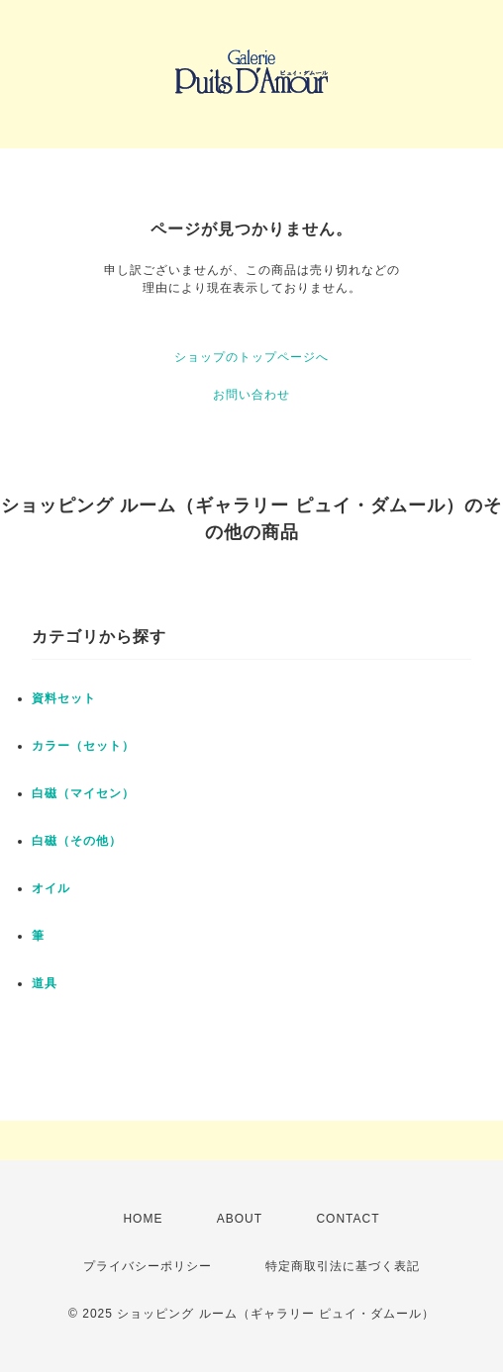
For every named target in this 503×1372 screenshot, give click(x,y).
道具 (44, 983)
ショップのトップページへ (251, 357)
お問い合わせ (251, 395)
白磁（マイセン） (83, 793)
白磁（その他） (77, 841)
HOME (142, 1219)
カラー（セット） (83, 746)
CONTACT (347, 1219)
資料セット (64, 698)
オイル (51, 888)
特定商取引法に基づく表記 (342, 1266)
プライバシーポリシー (147, 1266)
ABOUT (239, 1219)
